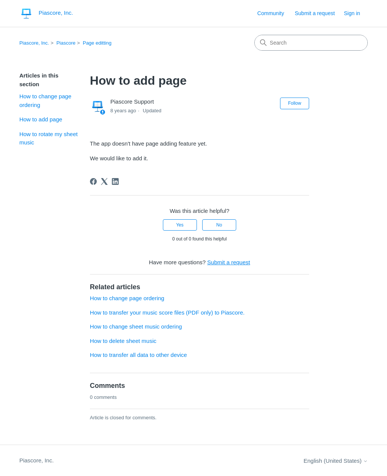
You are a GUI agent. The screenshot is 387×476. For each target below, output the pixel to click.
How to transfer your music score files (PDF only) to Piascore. (167, 312)
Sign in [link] (352, 13)
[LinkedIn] (115, 181)
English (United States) (335, 460)
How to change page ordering (45, 100)
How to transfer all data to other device (138, 355)
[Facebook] (93, 181)
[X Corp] (104, 181)
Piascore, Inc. (34, 43)
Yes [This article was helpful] (180, 225)
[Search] (311, 42)
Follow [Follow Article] (294, 103)
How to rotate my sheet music (48, 138)
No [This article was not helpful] (219, 225)
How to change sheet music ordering (136, 326)
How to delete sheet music (123, 341)
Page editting (97, 43)
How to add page (40, 119)
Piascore (66, 43)
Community (270, 13)
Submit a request (315, 13)
